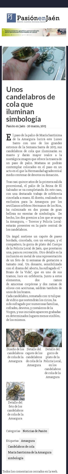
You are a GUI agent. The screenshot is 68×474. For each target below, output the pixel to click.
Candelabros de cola (21, 447)
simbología (15, 458)
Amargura (28, 441)
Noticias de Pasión (35, 431)
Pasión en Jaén (34, 18)
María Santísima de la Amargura (29, 452)
